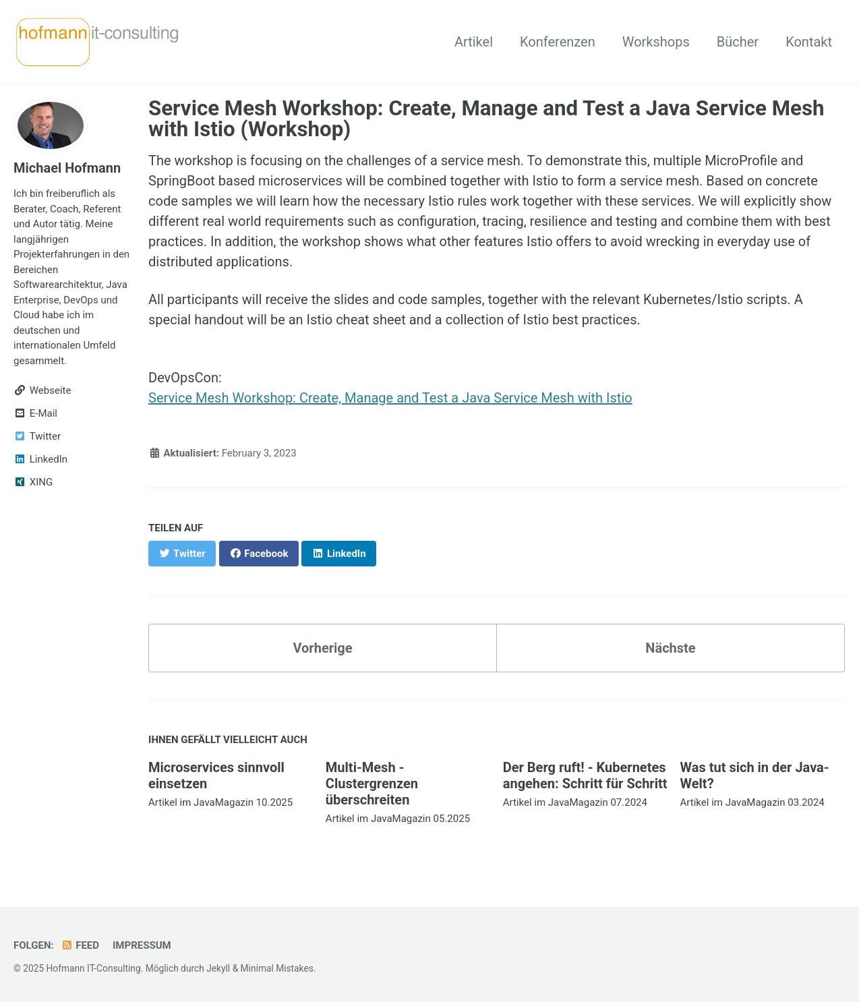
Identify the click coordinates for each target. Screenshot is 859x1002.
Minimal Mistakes (277, 968)
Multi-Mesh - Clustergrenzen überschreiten (372, 783)
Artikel (473, 42)
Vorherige (322, 648)
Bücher (738, 42)
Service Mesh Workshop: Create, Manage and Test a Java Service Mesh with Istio (390, 398)
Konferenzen (557, 42)
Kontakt (809, 42)
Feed (80, 945)
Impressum (142, 945)
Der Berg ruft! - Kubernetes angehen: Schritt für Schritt (585, 775)
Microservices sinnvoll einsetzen (216, 775)
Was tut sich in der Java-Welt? (754, 775)
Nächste (670, 648)
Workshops (656, 42)
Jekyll (218, 968)
